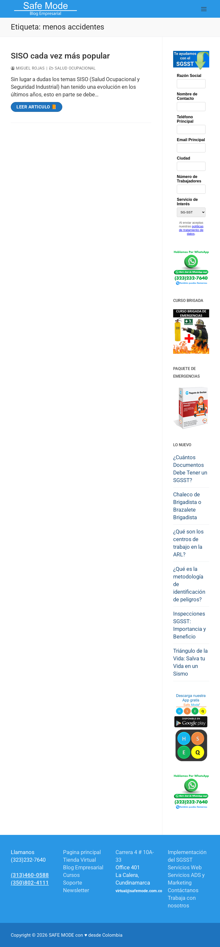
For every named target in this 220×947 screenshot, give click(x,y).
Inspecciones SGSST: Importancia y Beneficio (189, 625)
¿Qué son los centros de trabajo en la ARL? (188, 543)
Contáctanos (183, 890)
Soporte (72, 883)
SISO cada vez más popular (60, 55)
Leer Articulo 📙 (36, 106)
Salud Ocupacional (72, 68)
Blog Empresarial (83, 867)
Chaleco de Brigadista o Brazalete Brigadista (187, 505)
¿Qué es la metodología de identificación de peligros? (189, 584)
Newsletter (76, 890)
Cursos (71, 875)
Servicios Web (185, 867)
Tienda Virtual (79, 860)
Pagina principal (82, 852)
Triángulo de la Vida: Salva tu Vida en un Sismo (190, 662)
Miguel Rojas (28, 68)
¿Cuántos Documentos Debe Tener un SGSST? (190, 468)
